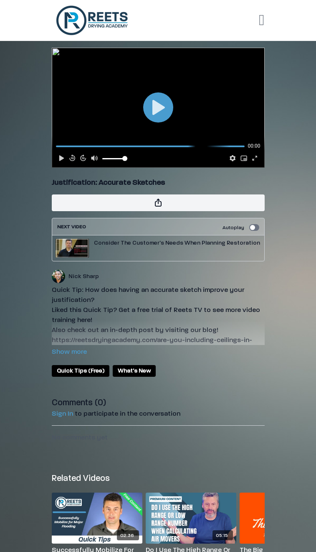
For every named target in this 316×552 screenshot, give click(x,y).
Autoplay (240, 227)
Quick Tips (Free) (80, 370)
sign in (62, 413)
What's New (134, 370)
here (84, 320)
